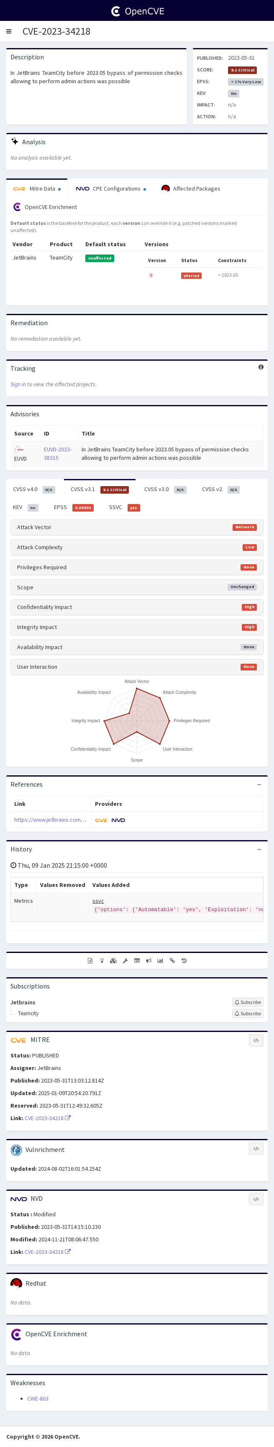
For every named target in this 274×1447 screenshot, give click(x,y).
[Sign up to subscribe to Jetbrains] (248, 1002)
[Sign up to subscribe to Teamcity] (248, 1013)
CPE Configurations (111, 188)
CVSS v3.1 (100, 489)
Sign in (18, 384)
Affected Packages (190, 189)
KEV (25, 507)
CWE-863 (38, 1398)
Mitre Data (37, 188)
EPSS (74, 507)
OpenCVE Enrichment (45, 207)
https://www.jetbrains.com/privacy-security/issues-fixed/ (86, 819)
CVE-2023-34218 (56, 31)
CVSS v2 (221, 489)
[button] (9, 31)
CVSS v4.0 (34, 489)
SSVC (124, 507)
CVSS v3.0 (165, 489)
